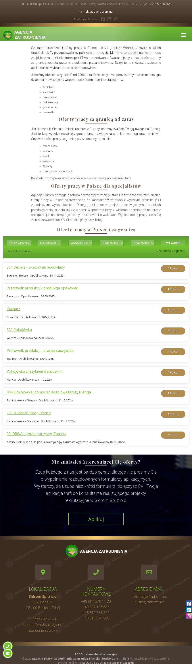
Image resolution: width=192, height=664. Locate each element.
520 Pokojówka (19, 329)
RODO (79, 654)
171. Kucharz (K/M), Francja (29, 413)
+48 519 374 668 (96, 618)
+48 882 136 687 (160, 4)
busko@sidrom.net (149, 602)
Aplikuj (173, 268)
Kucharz (13, 309)
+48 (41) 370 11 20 (96, 601)
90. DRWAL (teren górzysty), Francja (36, 434)
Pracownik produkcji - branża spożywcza (40, 350)
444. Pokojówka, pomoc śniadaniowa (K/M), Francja (49, 392)
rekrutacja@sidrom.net (98, 12)
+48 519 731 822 (96, 612)
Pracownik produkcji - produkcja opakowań (42, 288)
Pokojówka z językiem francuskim (34, 371)
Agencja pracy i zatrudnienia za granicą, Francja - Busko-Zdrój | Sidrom (82, 658)
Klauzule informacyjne (101, 654)
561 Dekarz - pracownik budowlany (36, 267)
